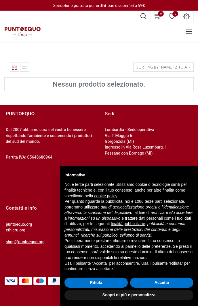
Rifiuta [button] (96, 282)
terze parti (154, 201)
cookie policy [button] (105, 196)
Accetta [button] (162, 282)
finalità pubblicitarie (128, 223)
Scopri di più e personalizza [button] (128, 295)
